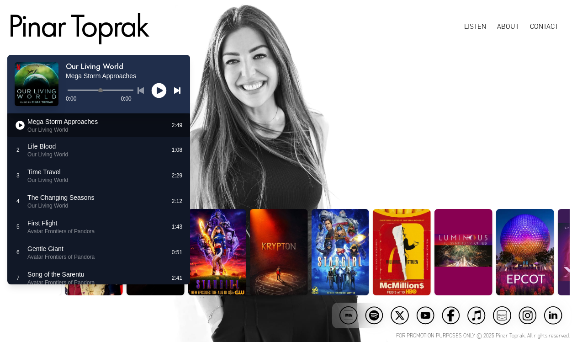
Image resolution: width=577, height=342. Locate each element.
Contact (544, 26)
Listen (476, 26)
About (508, 26)
